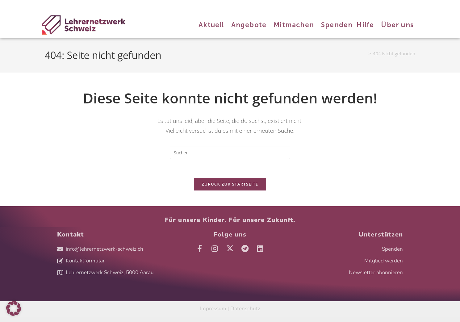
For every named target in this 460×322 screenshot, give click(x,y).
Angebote (69, 5)
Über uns (147, 5)
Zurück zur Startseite (230, 184)
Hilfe (131, 5)
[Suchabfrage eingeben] (230, 153)
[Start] (364, 53)
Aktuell (50, 5)
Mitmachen (92, 5)
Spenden (114, 5)
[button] (13, 308)
